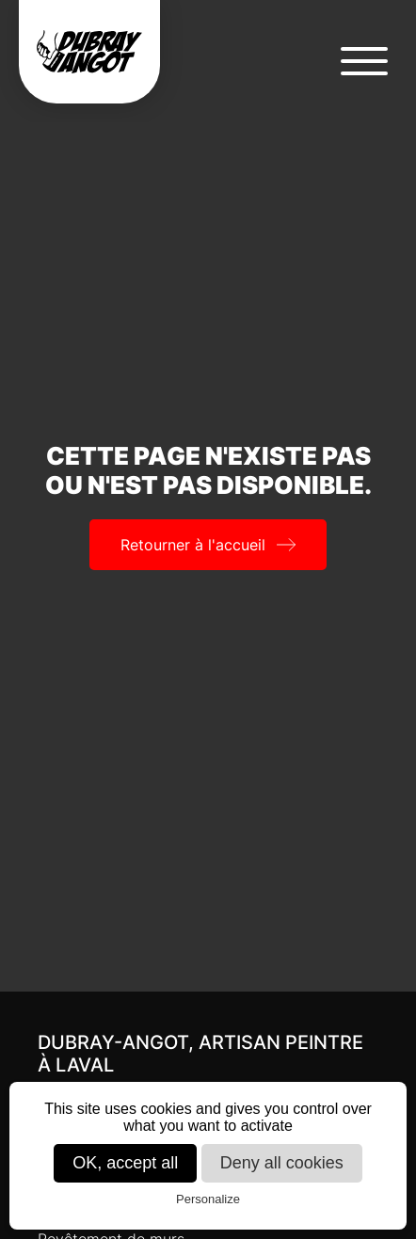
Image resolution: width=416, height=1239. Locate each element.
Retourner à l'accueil (192, 544)
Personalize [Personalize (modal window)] (208, 1199)
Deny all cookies (282, 1162)
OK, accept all (125, 1162)
